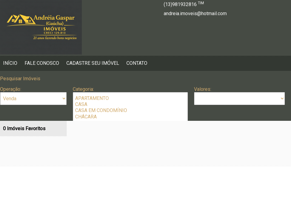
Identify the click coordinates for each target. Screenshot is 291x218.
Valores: (202, 89)
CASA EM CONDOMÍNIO (130, 110)
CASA (130, 104)
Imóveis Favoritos (24, 128)
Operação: (10, 89)
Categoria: (83, 89)
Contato (136, 63)
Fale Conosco (42, 63)
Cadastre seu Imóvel (92, 63)
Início (10, 63)
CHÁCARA (130, 117)
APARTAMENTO (130, 98)
